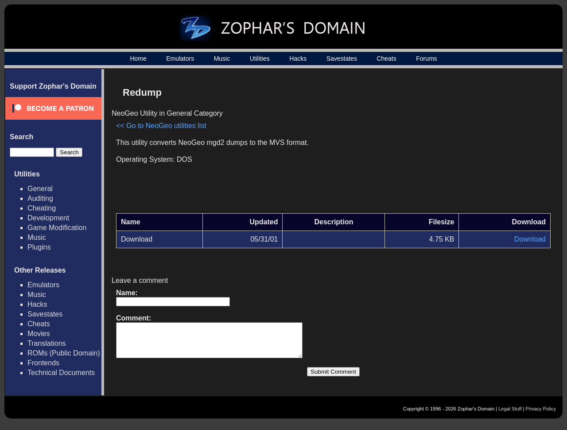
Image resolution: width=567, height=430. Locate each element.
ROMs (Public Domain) (63, 353)
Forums (426, 58)
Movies (38, 333)
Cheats (386, 58)
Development (48, 218)
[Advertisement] (475, 144)
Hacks (298, 58)
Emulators (180, 58)
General (40, 188)
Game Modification (56, 227)
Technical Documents (61, 372)
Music (222, 58)
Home (138, 58)
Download (530, 239)
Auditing (40, 198)
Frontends (43, 363)
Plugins (38, 247)
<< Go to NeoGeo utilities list (161, 125)
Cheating (41, 208)
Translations (46, 343)
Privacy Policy (541, 415)
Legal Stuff (509, 415)
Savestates (341, 58)
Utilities (260, 58)
